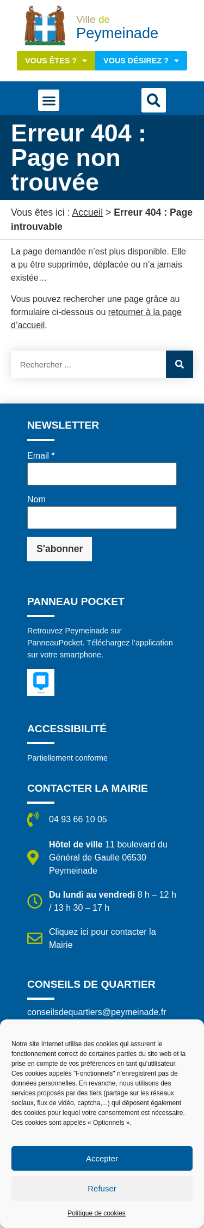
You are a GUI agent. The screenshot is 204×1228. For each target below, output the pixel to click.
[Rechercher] (179, 364)
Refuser (102, 1188)
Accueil (87, 212)
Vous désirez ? (141, 60)
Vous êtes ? (56, 60)
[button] (48, 100)
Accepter (102, 1158)
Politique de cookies (96, 1213)
